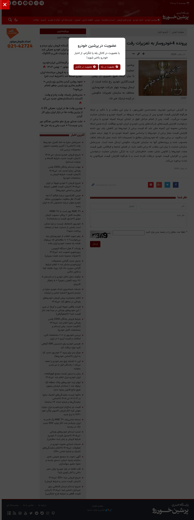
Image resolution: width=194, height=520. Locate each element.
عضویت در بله (110, 67)
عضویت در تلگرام (85, 67)
